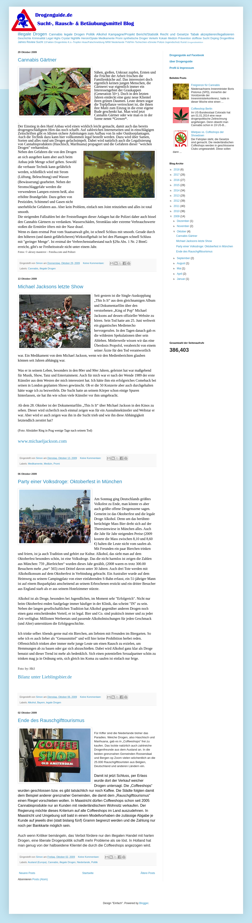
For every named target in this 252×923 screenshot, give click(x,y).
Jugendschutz (172, 42)
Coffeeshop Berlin (201, 108)
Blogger (143, 903)
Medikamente (107, 38)
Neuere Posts (27, 873)
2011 (177, 206)
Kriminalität (38, 38)
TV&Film (129, 42)
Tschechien (141, 42)
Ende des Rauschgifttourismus (51, 720)
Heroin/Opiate (89, 38)
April (180, 273)
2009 (177, 216)
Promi (119, 38)
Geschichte (24, 38)
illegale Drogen (32, 34)
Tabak (194, 34)
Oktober (182, 231)
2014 (177, 190)
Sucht (39, 42)
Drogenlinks (60, 42)
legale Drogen (74, 34)
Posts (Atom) (40, 879)
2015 (177, 185)
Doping (214, 38)
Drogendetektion (195, 42)
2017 (177, 174)
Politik (90, 34)
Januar (181, 278)
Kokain (163, 38)
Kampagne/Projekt (121, 34)
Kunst (183, 42)
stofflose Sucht (200, 38)
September (184, 258)
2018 (177, 169)
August (181, 263)
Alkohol (101, 34)
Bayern (41, 702)
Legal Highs (53, 38)
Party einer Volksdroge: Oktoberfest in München (70, 481)
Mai (179, 268)
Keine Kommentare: (94, 263)
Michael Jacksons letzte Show (50, 286)
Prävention (184, 38)
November (183, 226)
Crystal (65, 38)
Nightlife (75, 38)
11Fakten (49, 42)
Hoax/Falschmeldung (93, 42)
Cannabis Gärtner (37, 60)
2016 (177, 180)
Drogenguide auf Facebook (186, 55)
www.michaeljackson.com (42, 441)
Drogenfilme (227, 38)
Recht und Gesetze (174, 34)
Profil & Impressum (181, 68)
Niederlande (118, 42)
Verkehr (153, 38)
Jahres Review (26, 42)
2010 (177, 211)
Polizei (160, 42)
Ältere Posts (147, 873)
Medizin (172, 38)
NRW (108, 42)
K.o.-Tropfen (74, 42)
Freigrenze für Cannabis (205, 85)
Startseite (88, 873)
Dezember (183, 221)
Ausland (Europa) (37, 862)
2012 (177, 200)
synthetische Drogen (135, 38)
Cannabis (55, 34)
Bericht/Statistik (147, 34)
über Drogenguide (180, 61)
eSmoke (152, 42)
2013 (177, 195)
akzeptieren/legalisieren (217, 34)
